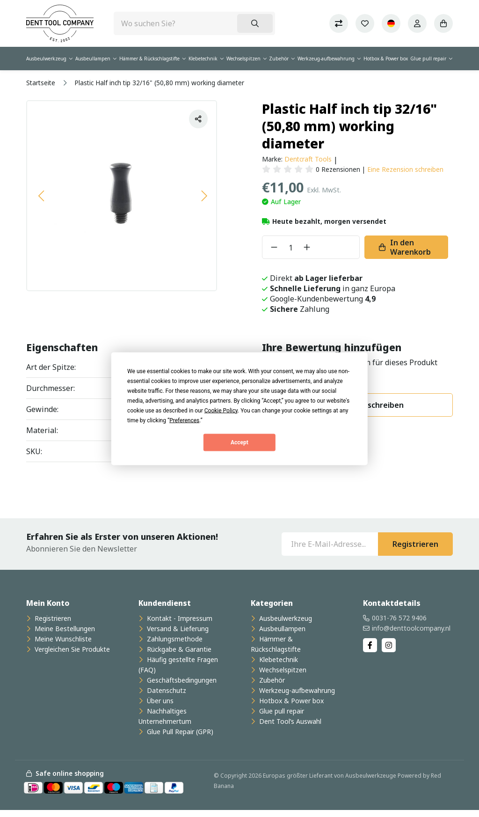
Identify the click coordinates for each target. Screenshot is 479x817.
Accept (239, 442)
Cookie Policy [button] (221, 410)
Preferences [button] (184, 420)
